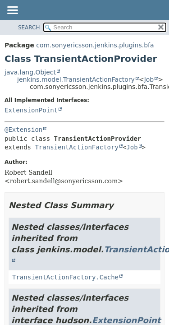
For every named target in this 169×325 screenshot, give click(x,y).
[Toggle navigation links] (12, 11)
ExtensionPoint (31, 110)
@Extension (23, 129)
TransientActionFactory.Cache (65, 277)
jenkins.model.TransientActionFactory (76, 79)
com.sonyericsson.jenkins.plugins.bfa (95, 45)
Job (149, 79)
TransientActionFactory (76, 147)
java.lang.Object (30, 72)
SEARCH (29, 27)
